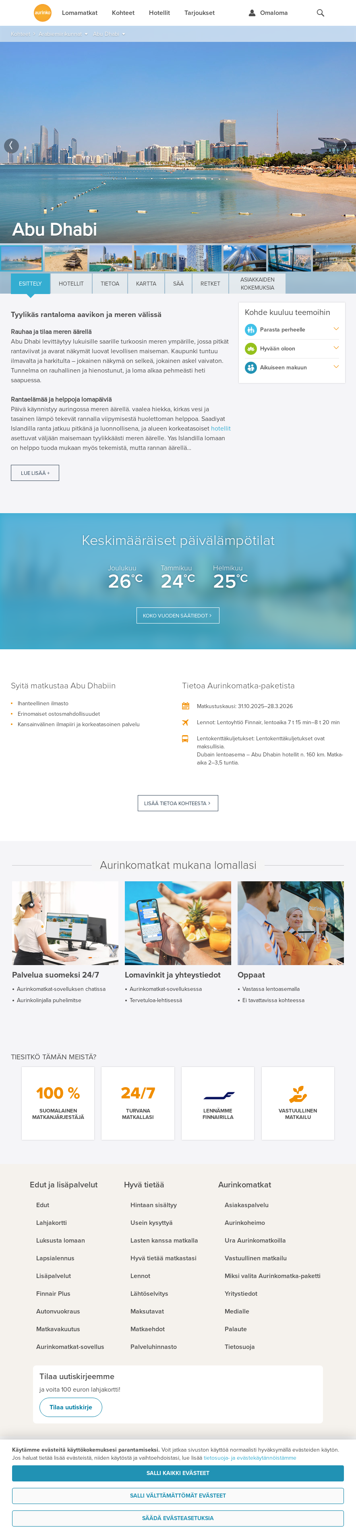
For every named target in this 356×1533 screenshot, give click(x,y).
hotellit (221, 429)
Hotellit (71, 283)
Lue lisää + (35, 473)
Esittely (30, 283)
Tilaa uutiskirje (71, 1407)
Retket (210, 283)
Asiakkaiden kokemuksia (257, 283)
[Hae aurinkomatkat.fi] (320, 13)
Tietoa (110, 283)
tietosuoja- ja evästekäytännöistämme (250, 1457)
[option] (178, 142)
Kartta (146, 283)
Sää (178, 283)
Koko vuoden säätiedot (175, 616)
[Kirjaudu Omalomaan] (268, 13)
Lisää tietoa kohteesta (175, 803)
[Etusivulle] (43, 13)
